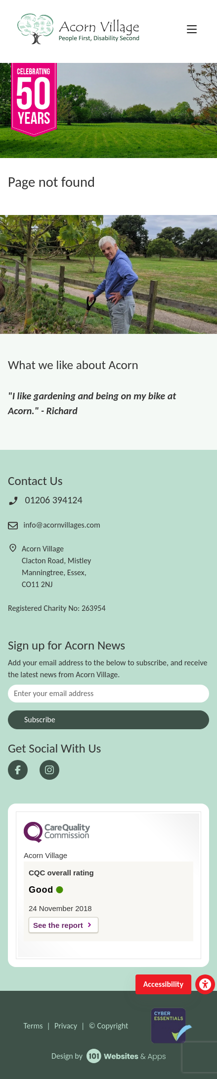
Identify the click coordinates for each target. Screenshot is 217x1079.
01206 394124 (45, 500)
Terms (33, 1025)
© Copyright (108, 1025)
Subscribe (39, 719)
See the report (58, 925)
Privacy (65, 1025)
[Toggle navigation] (191, 29)
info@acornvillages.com (54, 525)
